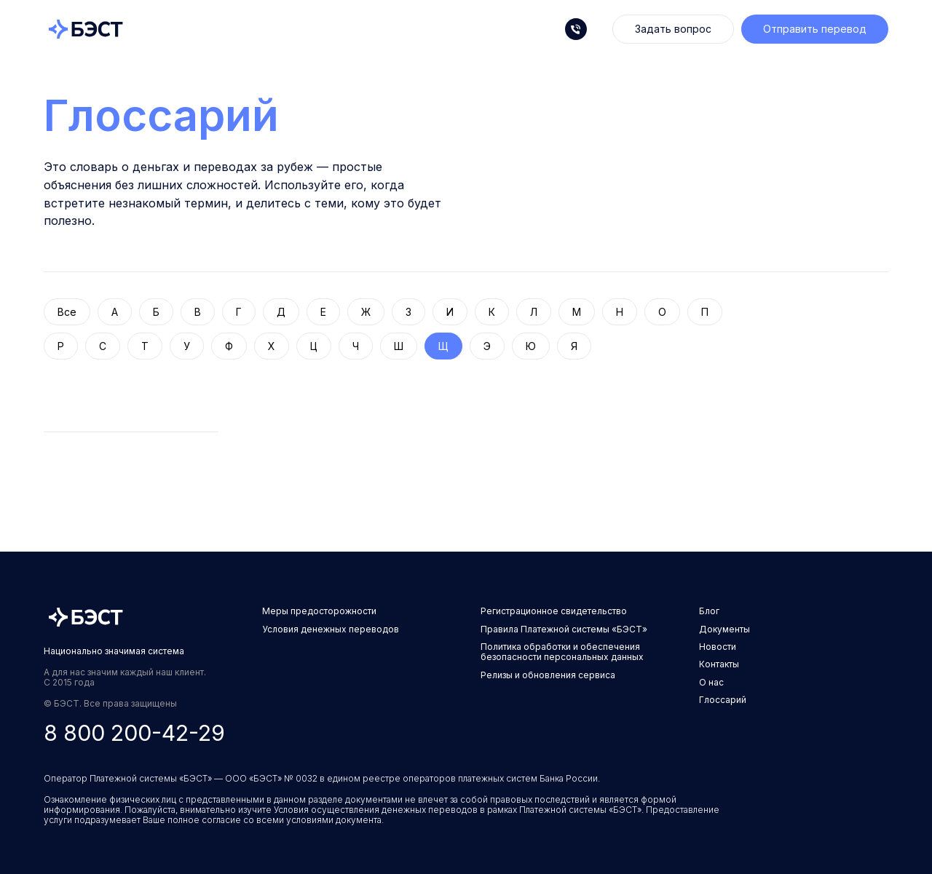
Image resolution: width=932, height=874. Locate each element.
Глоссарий (161, 115)
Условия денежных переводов (330, 629)
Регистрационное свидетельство (554, 610)
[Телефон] (576, 29)
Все (67, 312)
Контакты (719, 664)
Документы (724, 629)
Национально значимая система (114, 650)
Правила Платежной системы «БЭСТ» (564, 629)
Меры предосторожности (319, 610)
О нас (711, 682)
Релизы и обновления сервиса (548, 675)
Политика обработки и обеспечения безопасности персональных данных (562, 651)
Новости (717, 646)
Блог (709, 610)
